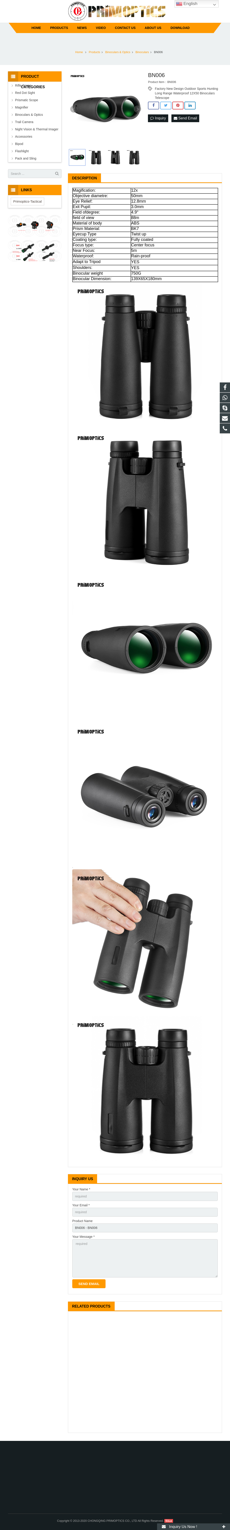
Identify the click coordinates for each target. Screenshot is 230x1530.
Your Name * (81, 1189)
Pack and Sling (25, 158)
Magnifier (21, 107)
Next (137, 109)
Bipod (19, 144)
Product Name (82, 1221)
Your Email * (81, 1205)
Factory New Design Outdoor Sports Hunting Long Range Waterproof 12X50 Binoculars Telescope (186, 89)
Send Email (185, 118)
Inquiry (158, 118)
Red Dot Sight (25, 93)
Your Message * (83, 1236)
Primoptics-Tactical (27, 201)
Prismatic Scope (26, 100)
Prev (74, 109)
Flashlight (22, 151)
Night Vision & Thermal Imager (36, 129)
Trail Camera (24, 122)
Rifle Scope (23, 85)
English (186, 4)
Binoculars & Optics (29, 114)
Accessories (23, 136)
